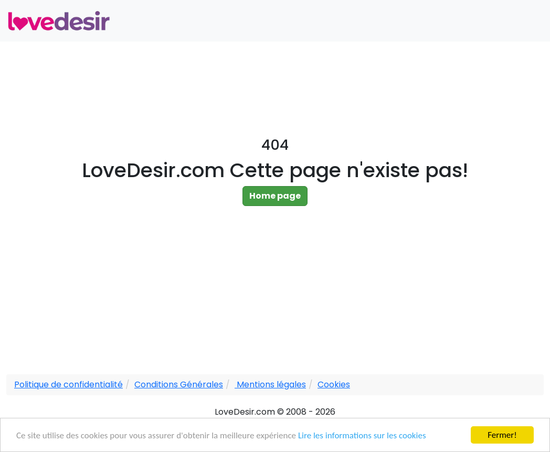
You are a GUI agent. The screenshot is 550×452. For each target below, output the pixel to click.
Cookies (334, 384)
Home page (275, 196)
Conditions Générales (178, 384)
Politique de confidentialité (68, 384)
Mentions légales (270, 384)
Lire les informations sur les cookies (362, 435)
